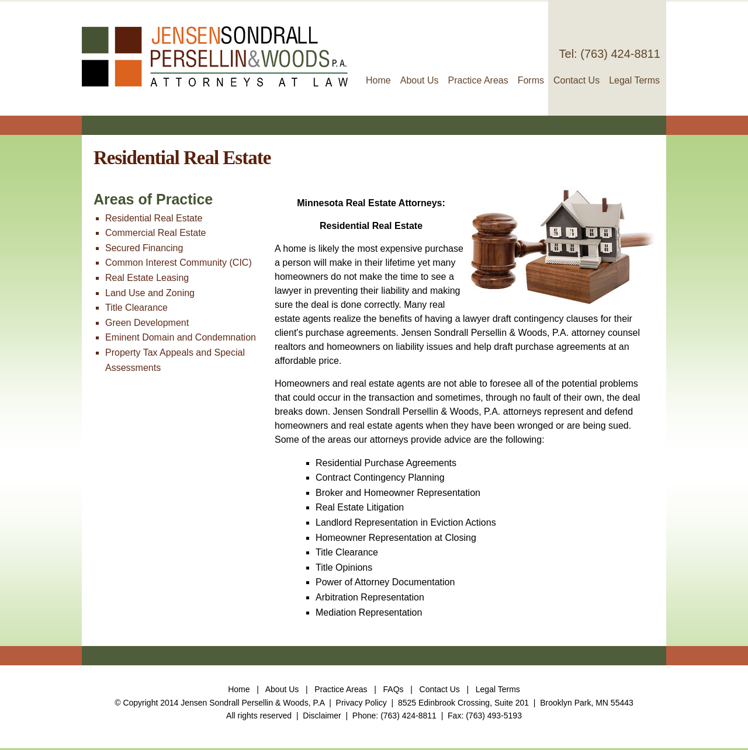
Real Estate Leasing (147, 278)
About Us (419, 80)
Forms (531, 80)
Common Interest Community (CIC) (178, 263)
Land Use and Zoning (150, 293)
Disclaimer (322, 715)
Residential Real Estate (153, 218)
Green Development (147, 323)
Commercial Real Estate (155, 233)
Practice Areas (478, 80)
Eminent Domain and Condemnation (180, 337)
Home (378, 80)
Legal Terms (634, 80)
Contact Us (576, 80)
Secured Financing (144, 248)
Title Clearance (136, 307)
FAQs (393, 689)
